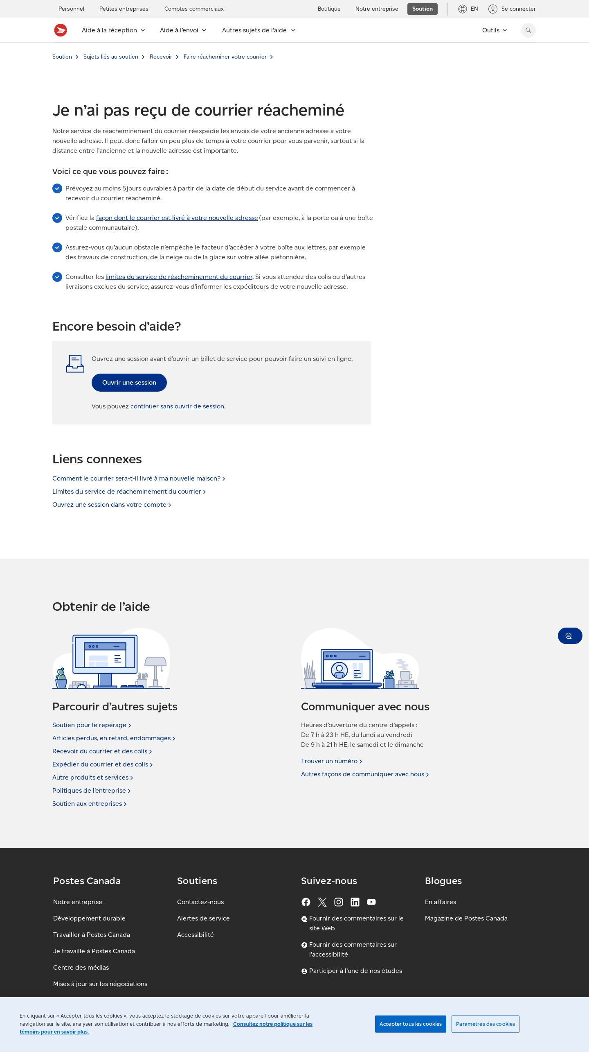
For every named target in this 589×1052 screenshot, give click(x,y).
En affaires (440, 902)
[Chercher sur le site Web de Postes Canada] (528, 30)
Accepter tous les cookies (411, 1024)
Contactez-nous (200, 902)
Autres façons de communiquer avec (366, 774)
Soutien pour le (92, 725)
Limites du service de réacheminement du (130, 491)
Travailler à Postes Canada (91, 935)
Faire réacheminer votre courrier (225, 56)
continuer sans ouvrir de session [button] (177, 406)
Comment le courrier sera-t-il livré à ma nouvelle (139, 478)
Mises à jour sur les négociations (100, 984)
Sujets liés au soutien (110, 56)
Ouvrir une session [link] (129, 382)
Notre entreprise (77, 902)
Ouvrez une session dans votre (112, 504)
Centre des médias (81, 967)
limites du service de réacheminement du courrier (179, 277)
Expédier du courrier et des (103, 764)
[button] (570, 636)
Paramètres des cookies (485, 1024)
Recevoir (161, 56)
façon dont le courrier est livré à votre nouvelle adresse (177, 218)
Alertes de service (203, 918)
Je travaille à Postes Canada (94, 951)
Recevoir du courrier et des (103, 751)
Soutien (62, 56)
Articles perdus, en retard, (114, 738)
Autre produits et (93, 777)
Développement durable (89, 918)
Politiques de (92, 791)
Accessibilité (195, 935)
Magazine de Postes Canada (466, 918)
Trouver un (332, 761)
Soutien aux (90, 804)
